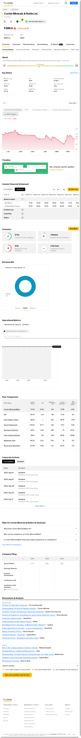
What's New (69, 711)
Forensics (35, 49)
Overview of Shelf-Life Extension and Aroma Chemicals (23, 612)
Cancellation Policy (51, 714)
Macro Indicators (29, 724)
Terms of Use (49, 711)
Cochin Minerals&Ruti (12, 409)
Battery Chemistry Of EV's (12, 631)
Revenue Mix (46, 49)
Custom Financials (23, 49)
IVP (5, 414)
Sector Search (28, 714)
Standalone (20, 189)
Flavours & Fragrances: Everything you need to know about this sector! (29, 615)
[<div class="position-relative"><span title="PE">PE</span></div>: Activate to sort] (42, 403)
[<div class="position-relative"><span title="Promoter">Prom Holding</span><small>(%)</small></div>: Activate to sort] (62, 403)
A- (54, 189)
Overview (5, 44)
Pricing (67, 714)
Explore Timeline (57, 170)
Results (5, 720)
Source (17, 308)
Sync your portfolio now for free (17, 675)
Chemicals (70, 44)
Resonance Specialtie (12, 446)
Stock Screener (29, 717)
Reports (56, 44)
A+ (58, 189)
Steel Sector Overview (10, 661)
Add (10, 114)
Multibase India (9, 440)
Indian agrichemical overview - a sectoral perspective (22, 628)
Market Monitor (29, 720)
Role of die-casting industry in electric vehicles (20, 648)
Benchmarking (28, 44)
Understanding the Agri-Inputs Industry (17, 622)
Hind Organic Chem (11, 420)
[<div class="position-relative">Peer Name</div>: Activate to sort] (14, 403)
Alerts (5, 717)
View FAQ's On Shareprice (11, 544)
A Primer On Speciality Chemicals (15, 605)
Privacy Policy (49, 708)
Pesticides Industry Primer (12, 618)
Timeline (6, 708)
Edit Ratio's (74, 73)
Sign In (74, 3)
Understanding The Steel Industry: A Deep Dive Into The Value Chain (28, 654)
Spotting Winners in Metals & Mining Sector (18, 651)
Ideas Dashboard (29, 708)
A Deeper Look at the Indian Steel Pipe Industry (20, 658)
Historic (33, 308)
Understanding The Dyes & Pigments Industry (19, 608)
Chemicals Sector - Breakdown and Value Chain (20, 638)
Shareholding (42, 44)
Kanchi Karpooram (10, 425)
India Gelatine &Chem (12, 435)
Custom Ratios (8, 49)
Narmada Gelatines (11, 430)
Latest (25, 308)
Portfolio (6, 711)
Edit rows (73, 189)
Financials (16, 44)
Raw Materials (28, 727)
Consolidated (8, 189)
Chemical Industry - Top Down (13, 635)
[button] (7, 403)
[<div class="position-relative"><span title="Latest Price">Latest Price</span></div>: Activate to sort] (32, 403)
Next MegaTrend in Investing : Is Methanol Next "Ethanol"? (24, 625)
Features (68, 708)
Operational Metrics (61, 49)
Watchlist (6, 714)
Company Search (29, 711)
